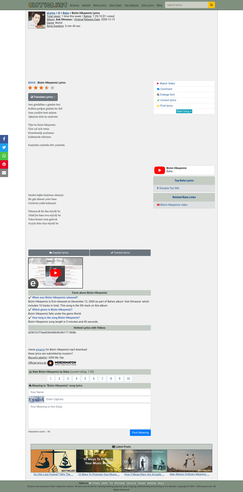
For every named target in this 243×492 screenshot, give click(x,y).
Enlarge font (166, 94)
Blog (159, 5)
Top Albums (131, 5)
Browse (74, 5)
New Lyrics (99, 5)
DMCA (104, 483)
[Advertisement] (121, 54)
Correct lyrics (120, 252)
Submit (86, 5)
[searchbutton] (211, 5)
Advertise (151, 483)
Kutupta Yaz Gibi (168, 188)
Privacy (96, 483)
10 (128, 378)
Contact (141, 483)
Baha (66, 13)
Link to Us (131, 483)
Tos (111, 483)
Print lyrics (165, 105)
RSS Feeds (119, 483)
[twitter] (90, 483)
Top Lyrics (147, 5)
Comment (164, 89)
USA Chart (115, 5)
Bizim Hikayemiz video (172, 204)
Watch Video (166, 83)
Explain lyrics (58, 252)
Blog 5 (161, 483)
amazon (40, 349)
